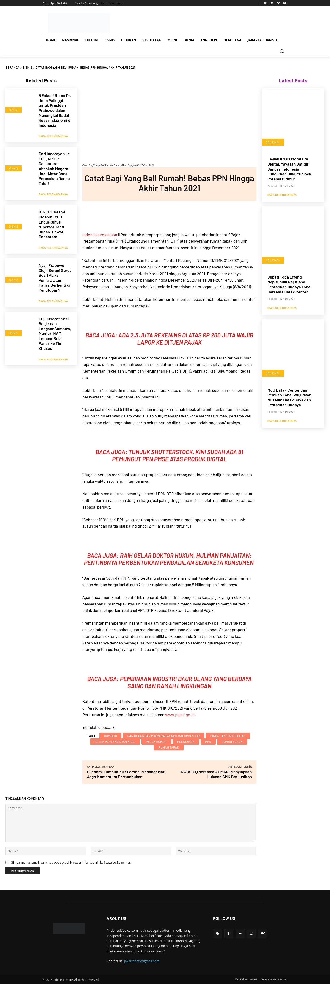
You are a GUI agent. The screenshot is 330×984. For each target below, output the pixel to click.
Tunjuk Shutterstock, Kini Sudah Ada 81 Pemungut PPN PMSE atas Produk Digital (177, 455)
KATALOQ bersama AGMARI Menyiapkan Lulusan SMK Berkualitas (216, 774)
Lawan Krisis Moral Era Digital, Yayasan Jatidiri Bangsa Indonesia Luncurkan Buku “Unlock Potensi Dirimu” (289, 169)
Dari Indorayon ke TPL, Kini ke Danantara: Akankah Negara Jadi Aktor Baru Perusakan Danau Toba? (54, 166)
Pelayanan (186, 742)
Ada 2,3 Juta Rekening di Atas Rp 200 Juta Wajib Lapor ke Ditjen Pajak (185, 339)
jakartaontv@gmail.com (142, 961)
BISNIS (27, 67)
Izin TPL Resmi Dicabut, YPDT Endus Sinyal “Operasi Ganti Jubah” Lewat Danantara (52, 220)
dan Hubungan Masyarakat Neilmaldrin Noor (163, 736)
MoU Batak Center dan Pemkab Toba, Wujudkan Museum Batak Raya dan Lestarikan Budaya (289, 398)
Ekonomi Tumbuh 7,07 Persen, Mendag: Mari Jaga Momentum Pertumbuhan (126, 774)
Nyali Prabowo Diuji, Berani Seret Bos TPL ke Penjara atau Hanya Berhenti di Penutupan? (55, 271)
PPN (208, 742)
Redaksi (272, 185)
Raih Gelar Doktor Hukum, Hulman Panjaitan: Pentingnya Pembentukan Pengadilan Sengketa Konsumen (169, 559)
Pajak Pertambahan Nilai (115, 742)
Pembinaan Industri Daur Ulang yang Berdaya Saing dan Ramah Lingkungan (186, 682)
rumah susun (232, 742)
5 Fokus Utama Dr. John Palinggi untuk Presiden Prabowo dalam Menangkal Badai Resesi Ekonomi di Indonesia (55, 110)
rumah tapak (168, 747)
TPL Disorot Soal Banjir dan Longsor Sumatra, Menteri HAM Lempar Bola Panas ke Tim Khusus (55, 324)
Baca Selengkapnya (53, 134)
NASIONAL (273, 142)
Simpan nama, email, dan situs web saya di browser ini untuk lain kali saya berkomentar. (71, 862)
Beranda (12, 67)
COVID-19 (110, 736)
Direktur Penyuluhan (227, 736)
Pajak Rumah (156, 742)
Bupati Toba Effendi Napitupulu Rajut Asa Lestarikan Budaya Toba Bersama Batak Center (289, 285)
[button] (281, 51)
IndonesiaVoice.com (100, 234)
